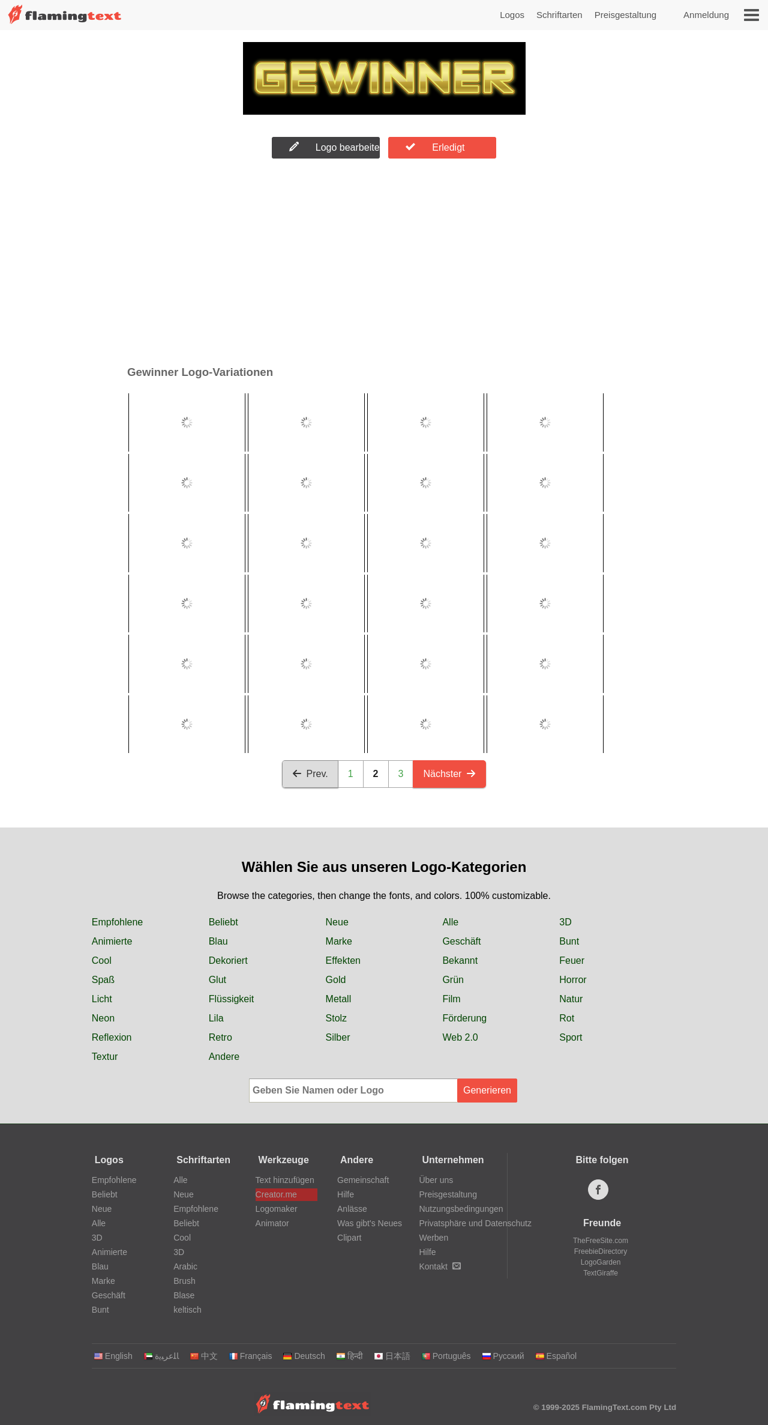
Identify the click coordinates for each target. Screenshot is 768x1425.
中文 (204, 1356)
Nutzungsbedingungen (461, 1209)
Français (250, 1356)
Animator (272, 1223)
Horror (572, 980)
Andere (224, 1056)
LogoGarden (601, 1262)
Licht (102, 999)
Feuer (571, 960)
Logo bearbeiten (334, 147)
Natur (571, 999)
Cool (102, 960)
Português (446, 1356)
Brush (184, 1281)
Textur (105, 1056)
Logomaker (277, 1209)
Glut (217, 980)
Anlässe (352, 1209)
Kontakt (439, 1266)
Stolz (336, 1018)
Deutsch (304, 1356)
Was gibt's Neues (369, 1223)
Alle (450, 922)
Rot (566, 1018)
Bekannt (460, 960)
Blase (183, 1295)
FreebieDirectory (601, 1251)
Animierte (112, 941)
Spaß (103, 980)
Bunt (569, 941)
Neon (103, 1018)
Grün (453, 980)
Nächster (449, 774)
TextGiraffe (600, 1273)
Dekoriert (228, 960)
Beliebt (223, 922)
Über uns (436, 1180)
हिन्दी (349, 1356)
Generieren (487, 1090)
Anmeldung (706, 15)
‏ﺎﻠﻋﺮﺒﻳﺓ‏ (161, 1356)
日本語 (392, 1356)
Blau (218, 941)
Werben (433, 1237)
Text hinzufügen (285, 1180)
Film (451, 999)
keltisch (187, 1310)
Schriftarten (559, 15)
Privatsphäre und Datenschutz (475, 1223)
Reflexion (112, 1037)
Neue (337, 922)
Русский (503, 1356)
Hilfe (345, 1194)
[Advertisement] (384, 265)
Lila (216, 1018)
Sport (570, 1037)
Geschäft (461, 941)
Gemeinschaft (363, 1180)
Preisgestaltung (625, 15)
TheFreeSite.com (600, 1240)
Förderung (464, 1018)
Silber (338, 1037)
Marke (339, 941)
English (113, 1356)
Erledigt (435, 147)
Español (556, 1356)
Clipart (349, 1237)
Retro (220, 1037)
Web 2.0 (460, 1037)
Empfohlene (117, 922)
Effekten (343, 960)
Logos (512, 15)
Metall (339, 999)
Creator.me (276, 1194)
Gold (336, 980)
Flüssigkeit (231, 999)
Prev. (310, 774)
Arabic (185, 1266)
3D (565, 922)
